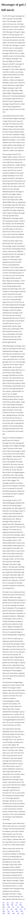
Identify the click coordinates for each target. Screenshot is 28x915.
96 (21, 902)
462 (11, 909)
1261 (13, 913)
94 (24, 909)
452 (8, 902)
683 (17, 911)
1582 (4, 911)
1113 (12, 902)
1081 (4, 907)
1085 (8, 913)
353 (8, 911)
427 (3, 909)
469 (12, 904)
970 (18, 913)
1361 (21, 911)
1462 (22, 907)
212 (13, 907)
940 (8, 904)
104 (21, 909)
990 (3, 904)
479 (17, 902)
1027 (4, 913)
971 (3, 902)
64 (16, 904)
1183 (16, 909)
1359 (20, 904)
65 (7, 909)
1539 (8, 907)
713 (18, 907)
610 (22, 913)
